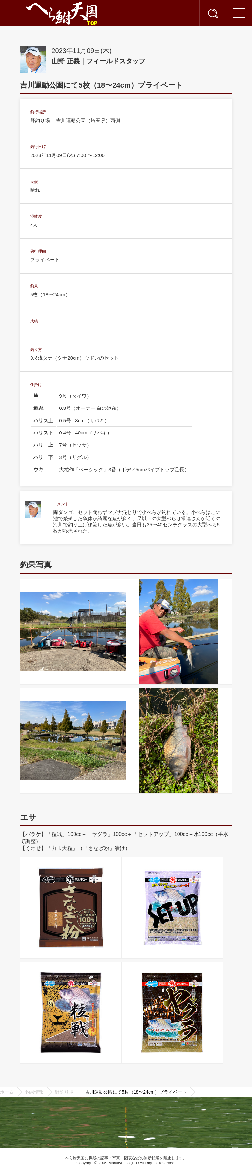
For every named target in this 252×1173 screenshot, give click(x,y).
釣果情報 (34, 1092)
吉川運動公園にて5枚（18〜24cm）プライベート (136, 1092)
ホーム (7, 1092)
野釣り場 (64, 1092)
